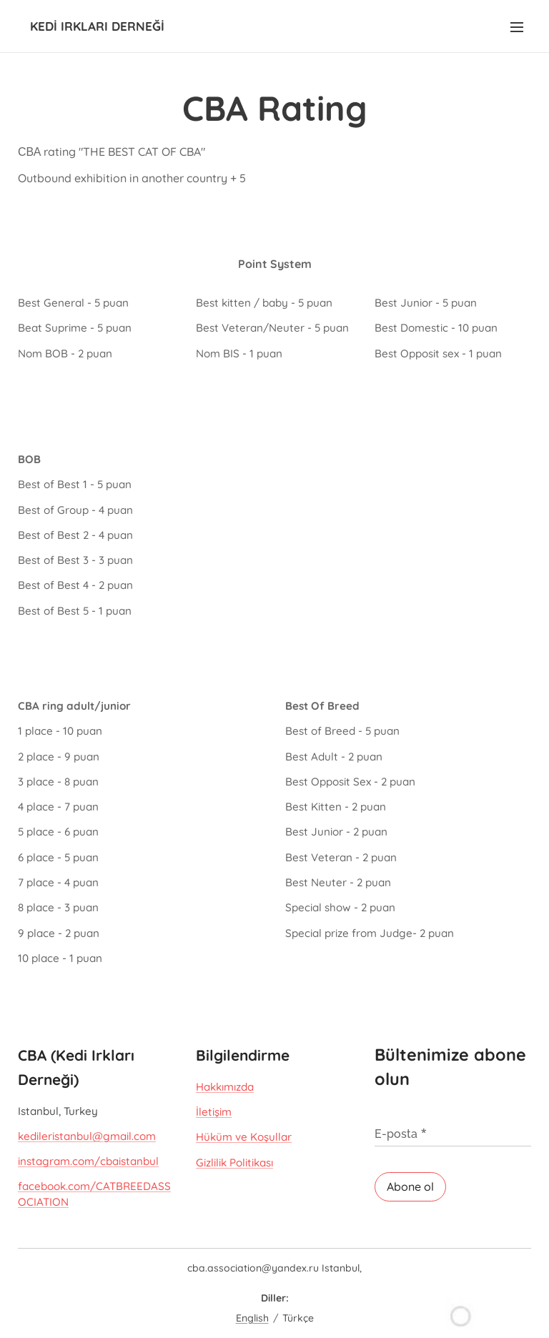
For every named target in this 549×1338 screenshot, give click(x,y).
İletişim (214, 1112)
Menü (516, 27)
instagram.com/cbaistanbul (88, 1161)
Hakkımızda (225, 1086)
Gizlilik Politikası (234, 1162)
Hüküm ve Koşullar (244, 1137)
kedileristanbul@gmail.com (87, 1136)
